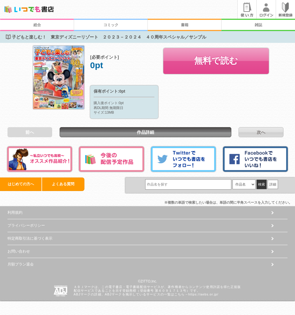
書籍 (184, 25)
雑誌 (258, 25)
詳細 (272, 184)
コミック (110, 25)
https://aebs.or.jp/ (203, 294)
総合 (37, 25)
